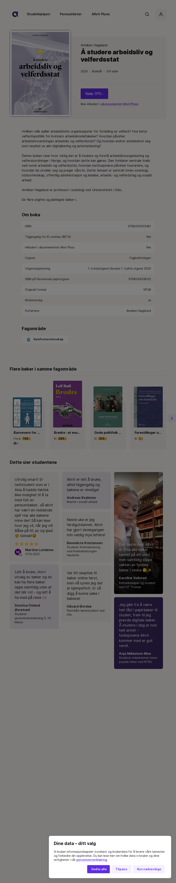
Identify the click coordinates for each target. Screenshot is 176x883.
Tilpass (121, 869)
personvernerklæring (91, 859)
